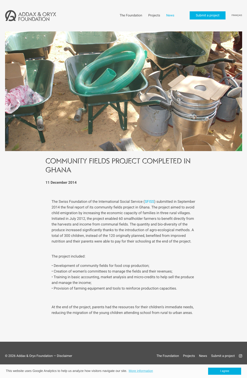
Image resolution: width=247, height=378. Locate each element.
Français (237, 15)
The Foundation (167, 356)
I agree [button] (224, 371)
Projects (189, 356)
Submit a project (223, 356)
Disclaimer (64, 356)
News (203, 356)
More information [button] (141, 371)
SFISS (149, 202)
